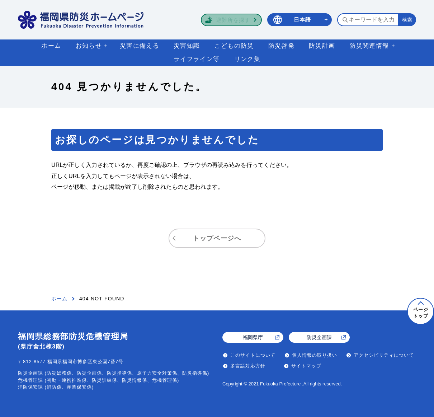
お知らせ (89, 45)
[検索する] (407, 19)
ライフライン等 (197, 59)
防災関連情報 (369, 45)
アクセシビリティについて (384, 355)
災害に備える (139, 45)
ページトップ (420, 313)
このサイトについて (252, 355)
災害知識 (187, 45)
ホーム (51, 45)
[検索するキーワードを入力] (367, 19)
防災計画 (322, 45)
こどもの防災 (234, 45)
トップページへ (217, 238)
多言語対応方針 (247, 366)
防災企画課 (319, 337)
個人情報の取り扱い (314, 355)
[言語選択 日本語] (299, 20)
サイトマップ (306, 366)
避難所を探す (233, 20)
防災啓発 (281, 45)
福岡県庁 (253, 337)
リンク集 (247, 59)
